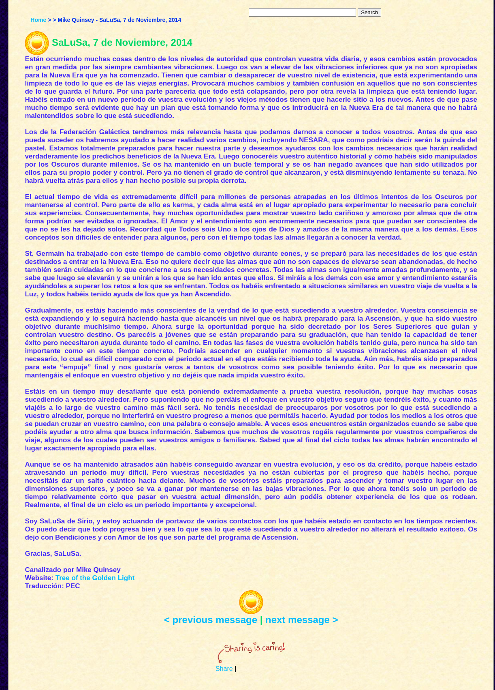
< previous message (210, 619)
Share (224, 668)
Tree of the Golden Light (95, 578)
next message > (301, 619)
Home (38, 20)
